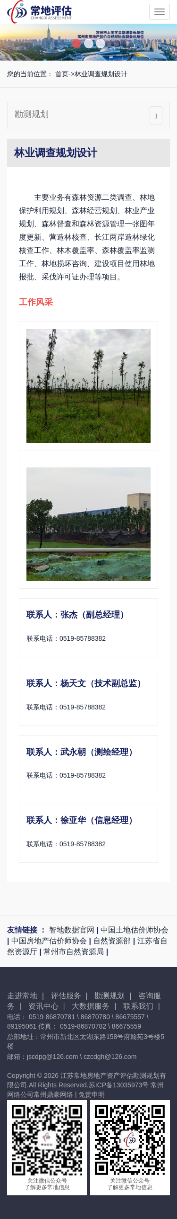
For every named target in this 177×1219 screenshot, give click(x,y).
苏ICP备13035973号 (119, 1085)
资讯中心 (46, 1006)
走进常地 (25, 996)
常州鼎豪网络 (53, 1094)
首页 (61, 74)
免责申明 (91, 1094)
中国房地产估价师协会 (50, 941)
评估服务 (69, 996)
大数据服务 (94, 1006)
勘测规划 (32, 114)
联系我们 (141, 1006)
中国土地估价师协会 (135, 930)
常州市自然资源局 (74, 952)
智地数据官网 (72, 930)
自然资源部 (113, 941)
